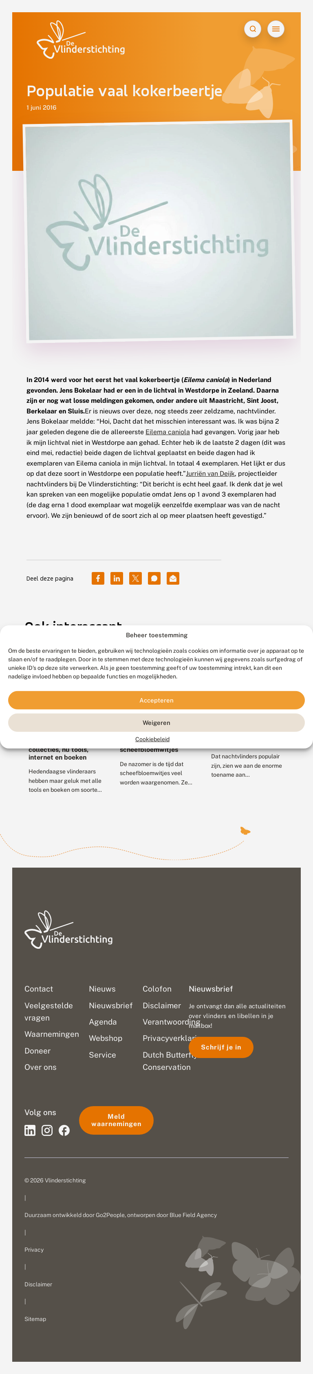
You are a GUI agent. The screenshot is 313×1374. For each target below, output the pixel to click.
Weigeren (156, 722)
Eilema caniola (167, 432)
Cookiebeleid (152, 739)
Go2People (110, 1215)
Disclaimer (38, 1284)
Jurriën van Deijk (210, 473)
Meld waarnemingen (116, 1120)
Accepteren (156, 700)
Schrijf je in (221, 1047)
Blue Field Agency (193, 1215)
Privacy (34, 1249)
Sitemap (35, 1319)
